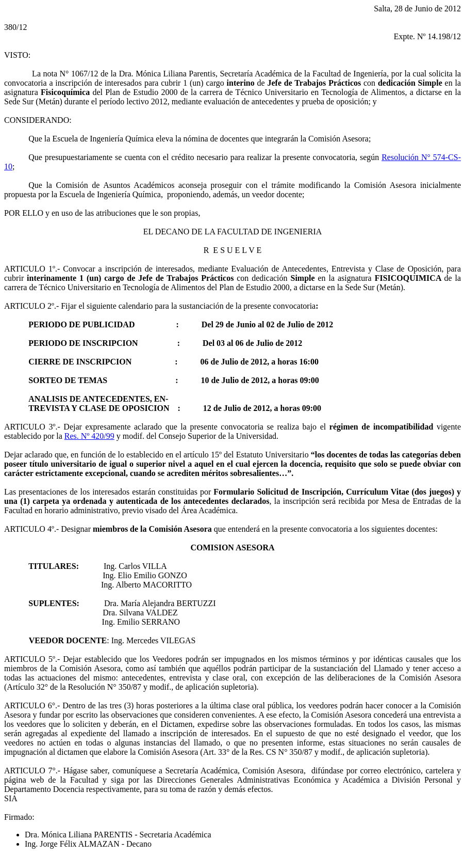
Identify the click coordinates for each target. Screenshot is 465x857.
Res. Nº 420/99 (89, 436)
